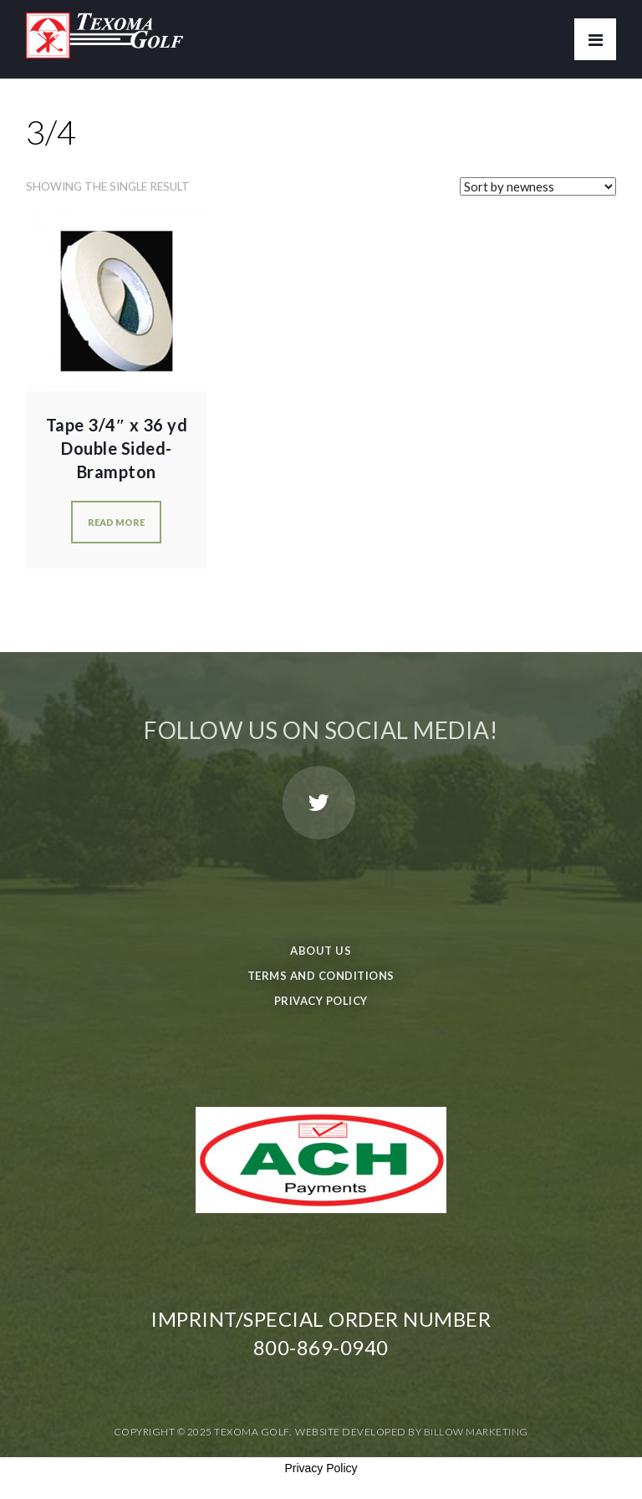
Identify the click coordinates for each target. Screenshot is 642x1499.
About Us (320, 950)
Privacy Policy (321, 1000)
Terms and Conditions (321, 975)
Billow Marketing (476, 1431)
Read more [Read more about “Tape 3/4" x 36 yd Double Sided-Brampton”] (116, 522)
